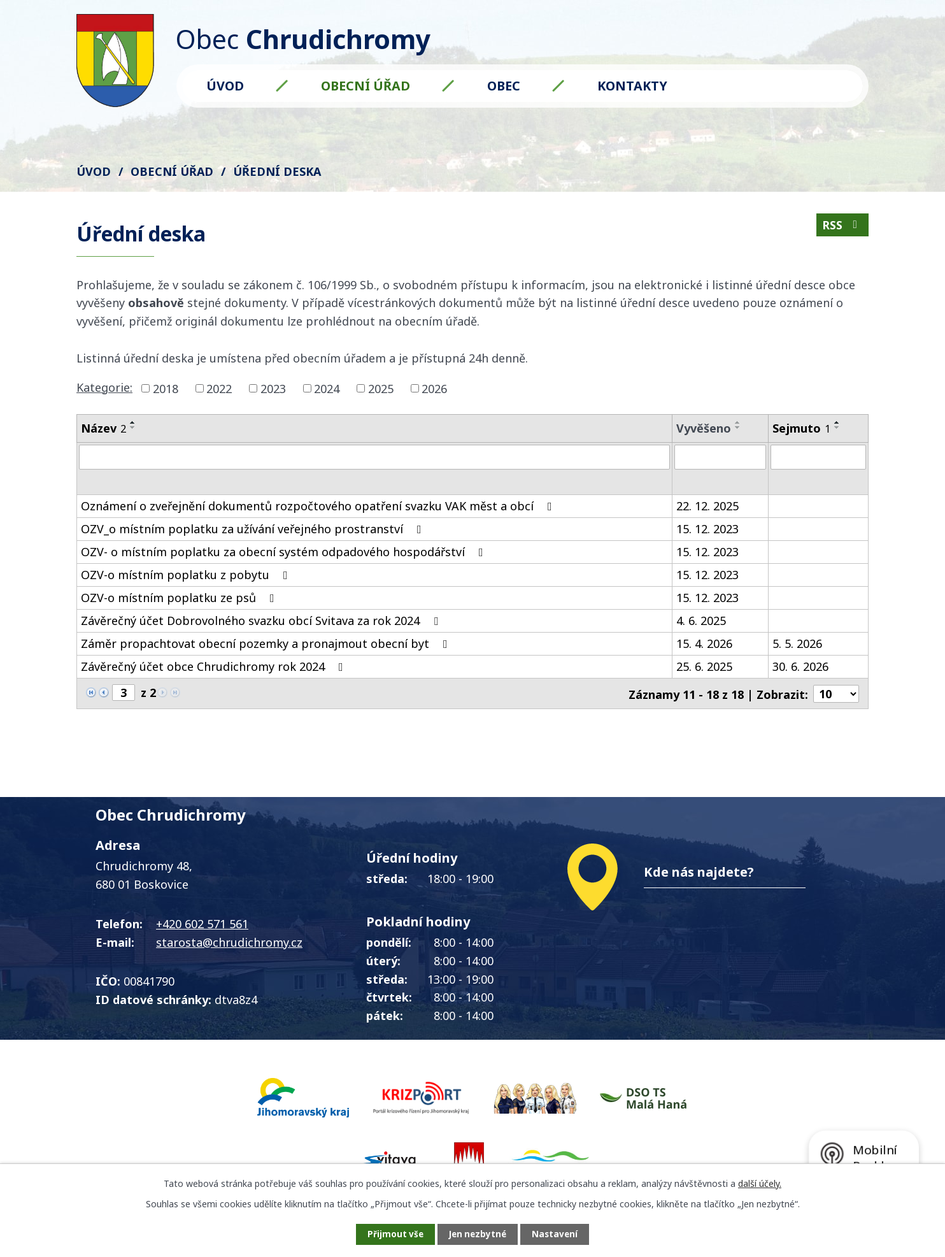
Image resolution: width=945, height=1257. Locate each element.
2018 (165, 388)
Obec (503, 85)
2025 (381, 388)
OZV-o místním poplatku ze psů (180, 599)
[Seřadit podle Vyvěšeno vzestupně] (738, 422)
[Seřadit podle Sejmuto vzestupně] (837, 422)
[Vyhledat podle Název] (374, 457)
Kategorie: (104, 387)
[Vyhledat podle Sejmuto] (818, 457)
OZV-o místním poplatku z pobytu (187, 576)
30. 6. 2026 (800, 668)
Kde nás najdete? (699, 873)
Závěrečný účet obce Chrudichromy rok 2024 (214, 668)
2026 (434, 388)
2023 (273, 388)
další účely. (759, 1182)
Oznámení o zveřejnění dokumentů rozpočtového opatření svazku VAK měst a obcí (319, 507)
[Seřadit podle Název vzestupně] (133, 422)
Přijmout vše (389, 1234)
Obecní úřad (365, 85)
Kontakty (632, 85)
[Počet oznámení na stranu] (836, 695)
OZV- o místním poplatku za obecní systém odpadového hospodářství (284, 553)
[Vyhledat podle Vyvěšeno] (720, 457)
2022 (219, 388)
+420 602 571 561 (202, 925)
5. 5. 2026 (797, 645)
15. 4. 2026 (704, 645)
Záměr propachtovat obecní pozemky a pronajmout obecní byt (267, 645)
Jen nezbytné (478, 1234)
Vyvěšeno (703, 428)
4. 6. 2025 (701, 622)
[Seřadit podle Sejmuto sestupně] (837, 427)
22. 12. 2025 (707, 507)
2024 (326, 388)
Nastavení (561, 1234)
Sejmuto (801, 428)
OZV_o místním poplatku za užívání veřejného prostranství (254, 530)
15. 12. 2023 (707, 530)
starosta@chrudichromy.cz (229, 943)
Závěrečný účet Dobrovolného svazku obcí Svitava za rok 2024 (262, 622)
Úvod (225, 85)
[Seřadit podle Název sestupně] (133, 427)
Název (103, 428)
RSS (841, 226)
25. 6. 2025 (704, 668)
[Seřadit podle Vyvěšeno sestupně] (738, 427)
